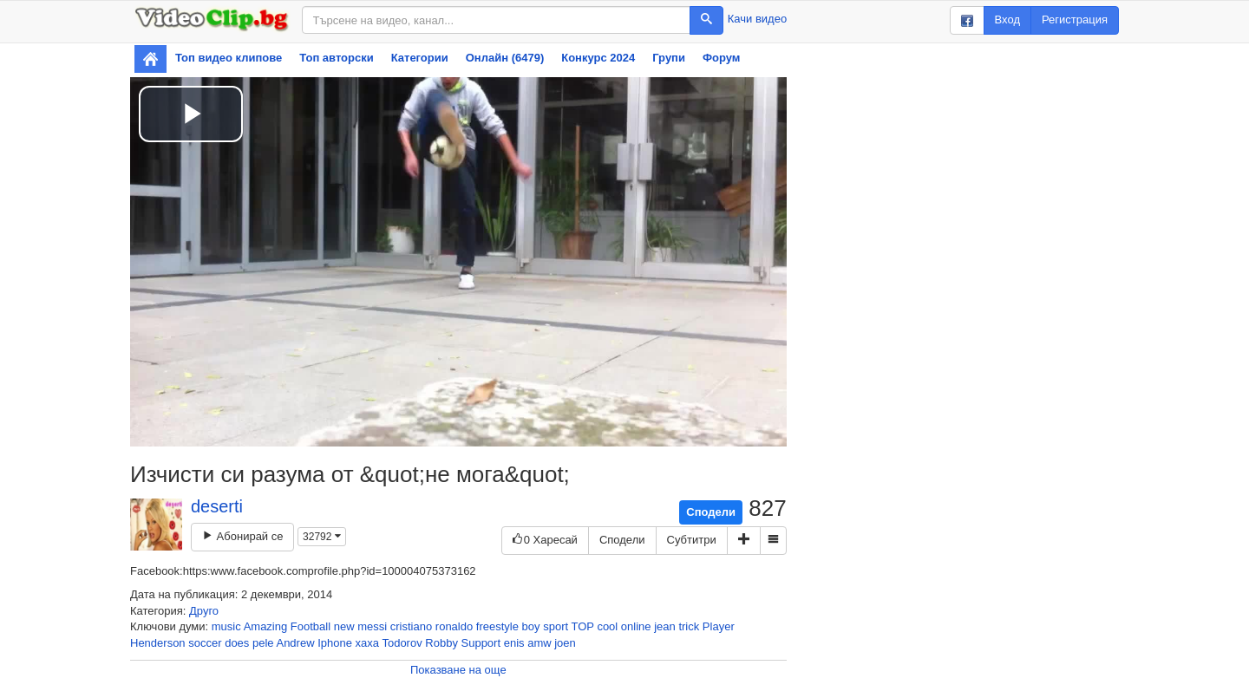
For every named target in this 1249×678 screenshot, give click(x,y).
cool (607, 626)
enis (514, 642)
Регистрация (1075, 19)
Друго (204, 610)
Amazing (266, 626)
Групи (668, 57)
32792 (322, 537)
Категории (419, 57)
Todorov (402, 642)
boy (531, 626)
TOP (582, 626)
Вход (1007, 19)
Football (310, 626)
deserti (217, 506)
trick (688, 626)
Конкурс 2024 (598, 57)
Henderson (158, 642)
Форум (721, 57)
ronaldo (454, 626)
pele (263, 642)
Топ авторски (336, 57)
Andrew (295, 642)
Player (719, 626)
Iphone (334, 642)
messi (372, 626)
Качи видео (757, 18)
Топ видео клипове (228, 57)
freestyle (497, 626)
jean (665, 626)
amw (539, 642)
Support (481, 642)
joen (565, 642)
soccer (204, 642)
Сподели (711, 511)
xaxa (367, 642)
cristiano (411, 626)
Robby (441, 642)
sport (555, 626)
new (344, 626)
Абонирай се (242, 536)
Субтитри (691, 539)
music (226, 626)
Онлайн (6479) (505, 57)
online (636, 626)
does (237, 642)
